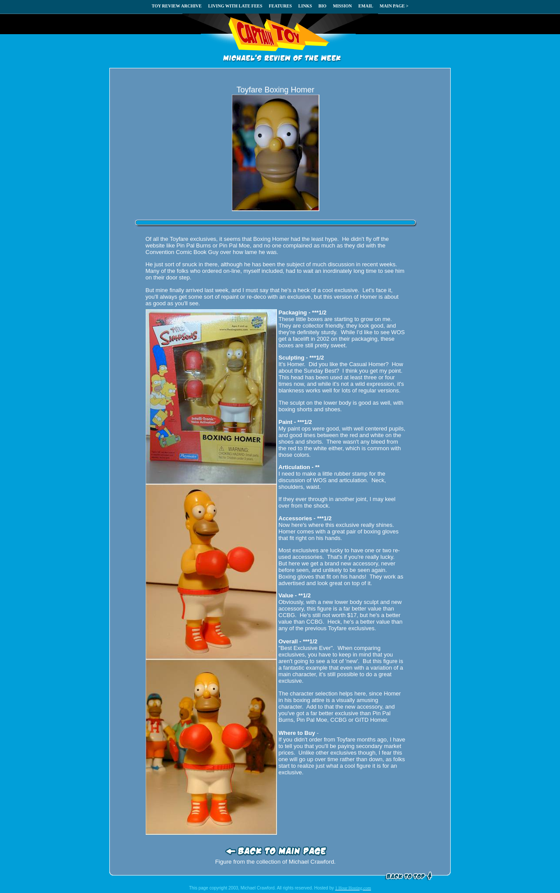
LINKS (305, 6)
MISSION (342, 6)
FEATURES (280, 6)
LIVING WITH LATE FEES (235, 6)
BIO (322, 6)
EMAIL (365, 6)
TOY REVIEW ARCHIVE (177, 6)
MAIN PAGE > (394, 6)
